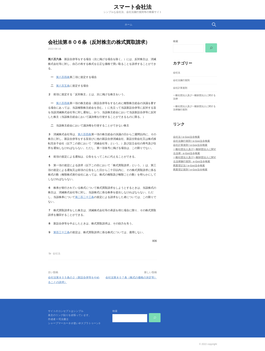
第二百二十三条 (84, 197)
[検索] (211, 47)
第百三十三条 (61, 232)
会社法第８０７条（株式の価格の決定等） (131, 277)
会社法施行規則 (181, 80)
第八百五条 (63, 85)
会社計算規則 (180, 87)
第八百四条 (63, 77)
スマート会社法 (133, 7)
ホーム (128, 24)
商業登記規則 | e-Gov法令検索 (190, 169)
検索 (175, 41)
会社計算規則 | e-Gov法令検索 (190, 145)
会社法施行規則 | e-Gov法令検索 (191, 140)
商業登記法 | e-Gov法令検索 (189, 165)
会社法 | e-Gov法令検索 (186, 136)
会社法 (56, 253)
